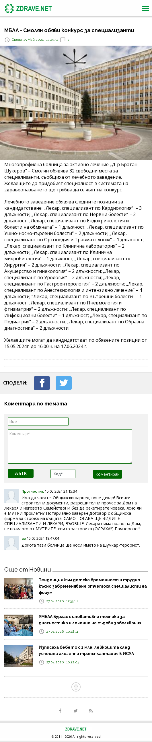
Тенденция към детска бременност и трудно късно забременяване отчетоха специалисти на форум (93, 586)
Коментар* (70, 446)
